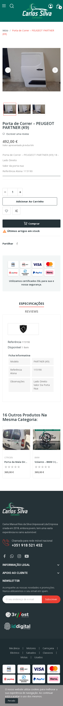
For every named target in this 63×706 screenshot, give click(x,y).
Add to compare (16, 210)
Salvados (31, 653)
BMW (37, 458)
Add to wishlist (6, 210)
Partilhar (17, 243)
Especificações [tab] (31, 304)
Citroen (8, 458)
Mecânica (14, 648)
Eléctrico (14, 653)
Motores (31, 648)
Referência (14, 342)
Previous (8, 70)
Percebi (11, 700)
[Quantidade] (13, 192)
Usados (38, 657)
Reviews (31, 311)
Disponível (14, 347)
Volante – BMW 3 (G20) (47, 462)
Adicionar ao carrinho (30, 201)
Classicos (48, 653)
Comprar (32, 224)
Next (55, 70)
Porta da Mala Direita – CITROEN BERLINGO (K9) (16, 462)
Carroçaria (48, 648)
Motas (24, 657)
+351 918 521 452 (27, 545)
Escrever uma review (17, 134)
